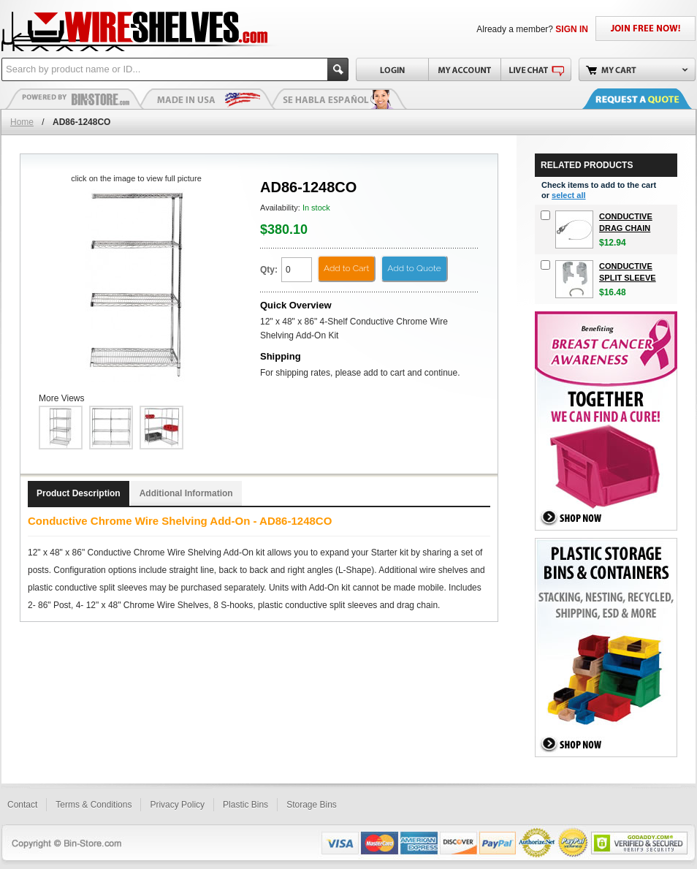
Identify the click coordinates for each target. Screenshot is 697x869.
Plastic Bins (74, 98)
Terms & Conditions (94, 805)
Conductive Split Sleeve (627, 272)
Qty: (269, 270)
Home (22, 122)
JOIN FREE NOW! (645, 28)
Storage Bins (311, 805)
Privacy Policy (177, 805)
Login (392, 69)
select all (568, 195)
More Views (61, 398)
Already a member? (532, 29)
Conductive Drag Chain (625, 222)
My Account (464, 69)
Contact (22, 805)
